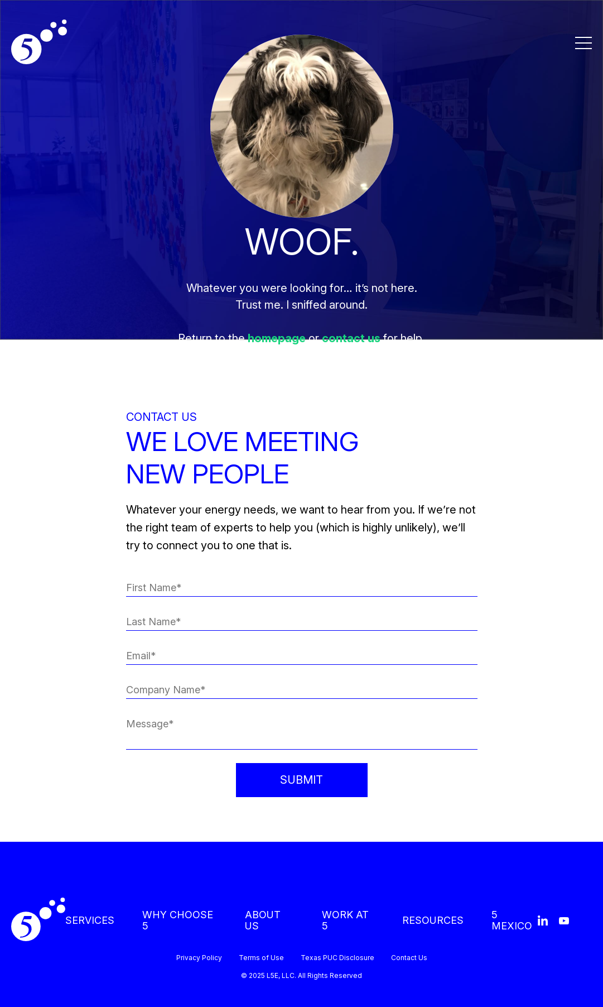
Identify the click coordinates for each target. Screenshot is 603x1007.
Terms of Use (261, 958)
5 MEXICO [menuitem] (511, 920)
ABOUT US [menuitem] (263, 920)
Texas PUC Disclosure (337, 958)
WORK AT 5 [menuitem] (345, 920)
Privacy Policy (199, 958)
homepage (277, 338)
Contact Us (409, 958)
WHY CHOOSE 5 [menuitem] (177, 920)
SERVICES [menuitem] (89, 920)
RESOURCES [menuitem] (433, 920)
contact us (351, 338)
